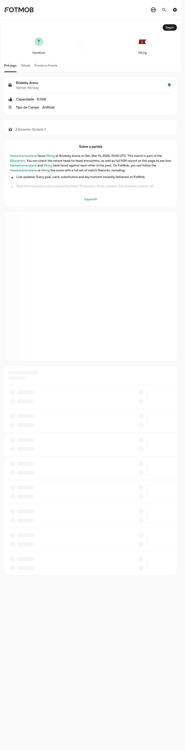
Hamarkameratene (23, 156)
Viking (50, 156)
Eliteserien (17, 160)
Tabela (25, 65)
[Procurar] (164, 9)
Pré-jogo (10, 65)
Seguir (170, 27)
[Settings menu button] (174, 9)
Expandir (91, 199)
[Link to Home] (22, 9)
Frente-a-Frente (46, 65)
